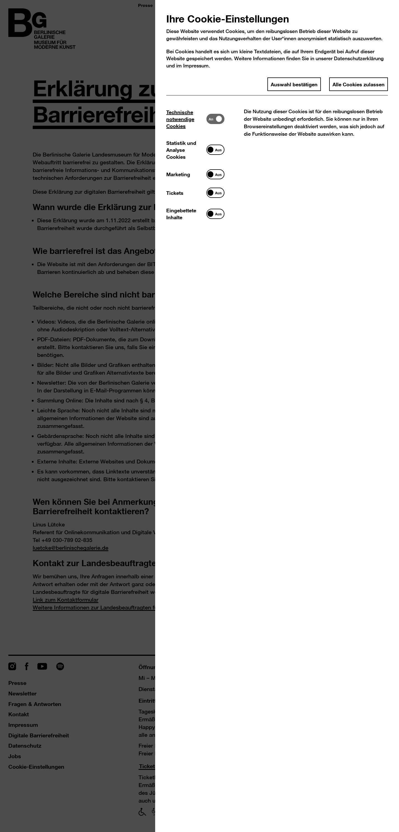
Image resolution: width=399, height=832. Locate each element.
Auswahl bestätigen (294, 84)
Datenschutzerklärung (359, 58)
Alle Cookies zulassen (358, 84)
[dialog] (199, 416)
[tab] (186, 119)
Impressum (196, 65)
